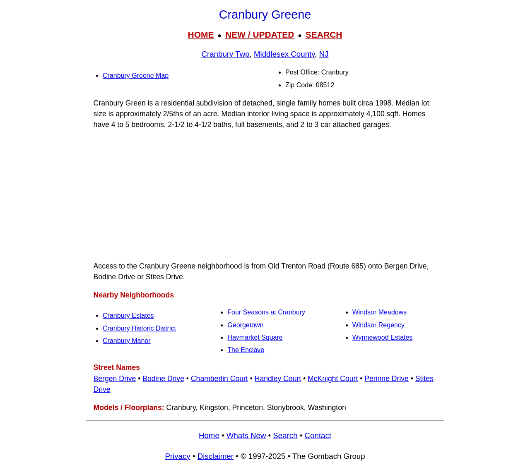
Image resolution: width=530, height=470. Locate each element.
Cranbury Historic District (139, 328)
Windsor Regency (378, 325)
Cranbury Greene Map (136, 75)
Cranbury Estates (128, 315)
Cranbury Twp (225, 54)
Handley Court (278, 378)
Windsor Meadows (379, 312)
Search (285, 435)
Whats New (246, 435)
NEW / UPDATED (259, 34)
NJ (324, 54)
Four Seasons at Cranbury (266, 312)
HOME (201, 34)
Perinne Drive (386, 378)
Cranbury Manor (127, 340)
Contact (318, 435)
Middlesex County (284, 54)
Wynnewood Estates (382, 337)
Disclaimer (216, 456)
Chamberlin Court (219, 378)
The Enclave (245, 349)
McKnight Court (333, 378)
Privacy (177, 456)
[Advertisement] (265, 195)
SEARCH (324, 34)
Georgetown (245, 325)
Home (209, 435)
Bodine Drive (163, 378)
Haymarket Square (254, 337)
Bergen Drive (115, 378)
